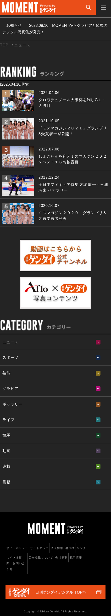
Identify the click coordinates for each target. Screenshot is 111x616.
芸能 (6, 373)
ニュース (10, 342)
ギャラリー (12, 404)
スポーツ (10, 357)
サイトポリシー (17, 548)
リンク (81, 548)
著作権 (69, 548)
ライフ (8, 420)
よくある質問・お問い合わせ (15, 563)
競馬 (6, 435)
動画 (6, 451)
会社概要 (61, 557)
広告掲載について (40, 557)
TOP (4, 45)
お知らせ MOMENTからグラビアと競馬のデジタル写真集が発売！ (54, 28)
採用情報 (76, 557)
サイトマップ (39, 548)
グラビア (10, 389)
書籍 (6, 482)
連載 (6, 466)
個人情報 (57, 548)
